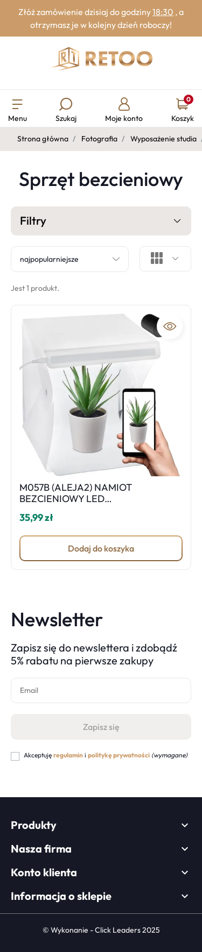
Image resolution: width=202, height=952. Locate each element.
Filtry (101, 221)
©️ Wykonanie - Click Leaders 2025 (101, 930)
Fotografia (99, 139)
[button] (66, 111)
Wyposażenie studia (163, 139)
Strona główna (42, 139)
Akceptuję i (105, 755)
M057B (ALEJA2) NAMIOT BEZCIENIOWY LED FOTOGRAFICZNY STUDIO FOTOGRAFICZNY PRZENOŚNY (88, 504)
